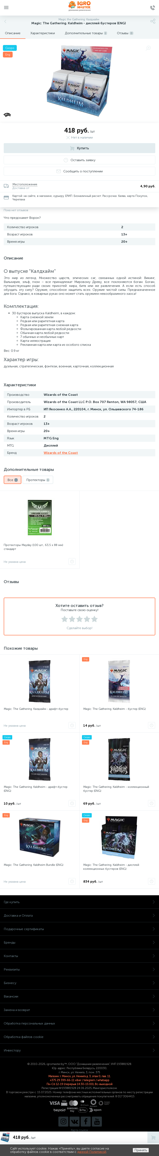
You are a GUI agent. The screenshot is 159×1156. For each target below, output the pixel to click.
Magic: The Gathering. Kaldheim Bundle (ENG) (33, 865)
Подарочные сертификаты (79, 929)
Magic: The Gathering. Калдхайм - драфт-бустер (36, 709)
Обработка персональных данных (79, 1023)
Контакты (79, 956)
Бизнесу (79, 983)
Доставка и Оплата (79, 915)
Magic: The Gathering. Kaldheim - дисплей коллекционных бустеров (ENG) (111, 867)
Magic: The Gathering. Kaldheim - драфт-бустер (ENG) (35, 789)
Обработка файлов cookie (79, 1037)
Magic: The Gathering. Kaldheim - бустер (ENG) (114, 709)
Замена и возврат (79, 1010)
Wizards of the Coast (61, 453)
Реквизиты (79, 969)
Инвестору (79, 1050)
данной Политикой (91, 1152)
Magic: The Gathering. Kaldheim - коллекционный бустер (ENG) (116, 789)
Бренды (79, 942)
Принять (140, 1150)
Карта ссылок (79, 1130)
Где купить (79, 902)
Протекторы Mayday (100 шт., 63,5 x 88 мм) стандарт (33, 547)
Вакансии (79, 996)
